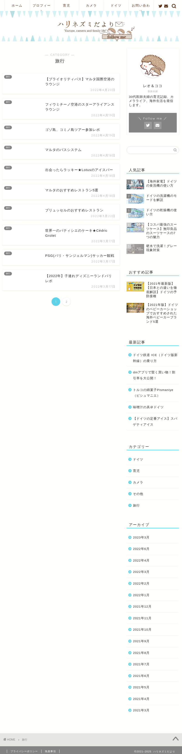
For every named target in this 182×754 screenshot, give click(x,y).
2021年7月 (141, 664)
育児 (66, 5)
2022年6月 (141, 549)
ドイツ (116, 5)
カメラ (91, 5)
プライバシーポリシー (24, 751)
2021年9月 (141, 641)
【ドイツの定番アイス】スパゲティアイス (155, 421)
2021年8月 (141, 653)
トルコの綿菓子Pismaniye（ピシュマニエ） (153, 393)
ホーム (17, 5)
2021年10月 (142, 629)
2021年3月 (141, 710)
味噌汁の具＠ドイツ (148, 407)
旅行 (136, 505)
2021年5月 (141, 687)
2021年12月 (142, 606)
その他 (138, 494)
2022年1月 (141, 595)
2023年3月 (141, 537)
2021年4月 (141, 699)
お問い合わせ (141, 7)
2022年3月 (141, 572)
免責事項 (50, 751)
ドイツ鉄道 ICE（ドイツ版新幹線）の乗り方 (155, 358)
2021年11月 (142, 618)
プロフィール (42, 7)
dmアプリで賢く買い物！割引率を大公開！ (154, 375)
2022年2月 (141, 583)
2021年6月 (141, 676)
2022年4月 (141, 560)
